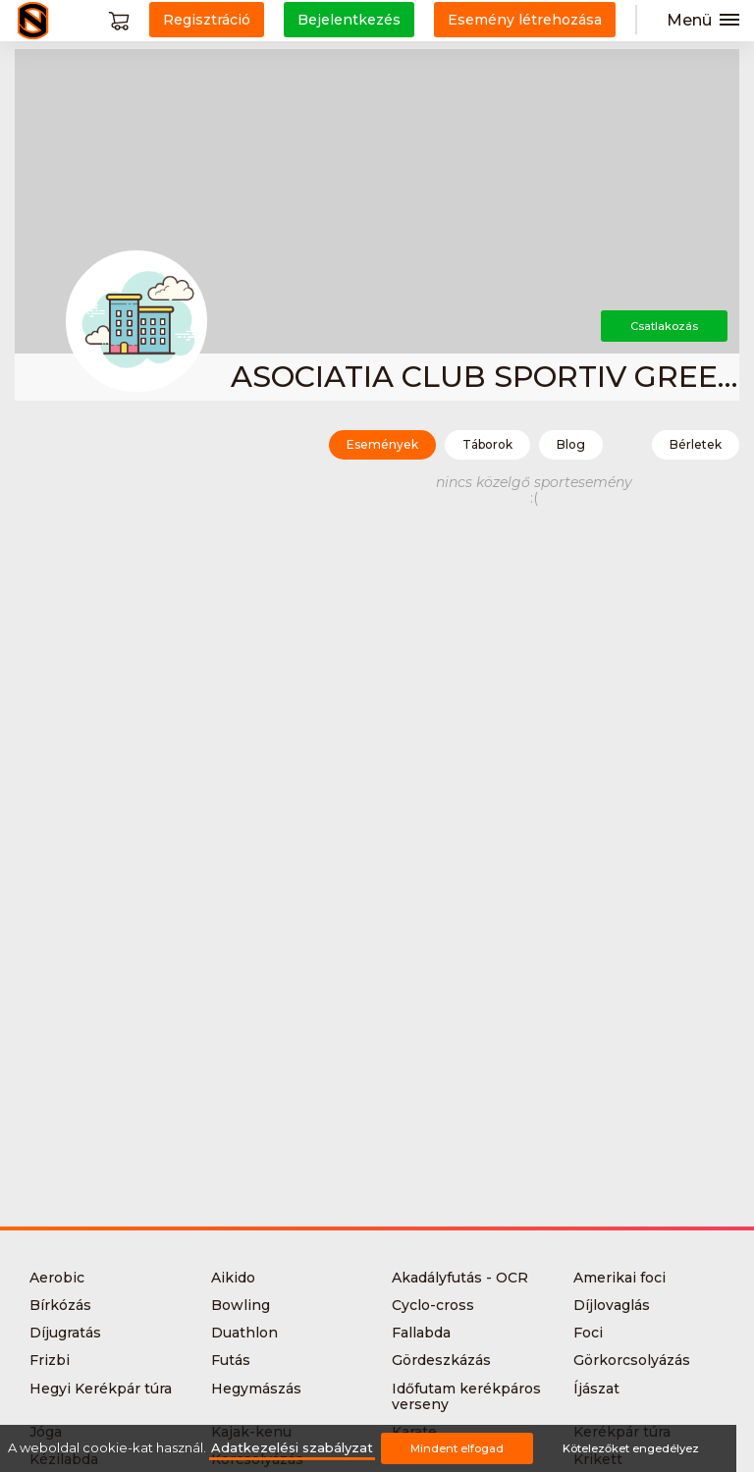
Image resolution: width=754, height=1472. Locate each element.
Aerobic (56, 1277)
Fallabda (421, 1332)
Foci (588, 1332)
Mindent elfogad (457, 1448)
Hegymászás (256, 1388)
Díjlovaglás (611, 1305)
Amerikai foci (619, 1277)
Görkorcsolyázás (631, 1360)
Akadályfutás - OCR (460, 1277)
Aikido (233, 1277)
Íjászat (596, 1388)
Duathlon (244, 1332)
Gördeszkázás (441, 1360)
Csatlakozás (664, 326)
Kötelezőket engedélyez (631, 1448)
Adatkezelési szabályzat (292, 1448)
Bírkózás (60, 1305)
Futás (230, 1360)
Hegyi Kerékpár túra (100, 1388)
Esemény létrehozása (525, 19)
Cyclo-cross (433, 1305)
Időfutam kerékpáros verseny (466, 1396)
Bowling (240, 1305)
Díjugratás (65, 1332)
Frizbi (49, 1360)
